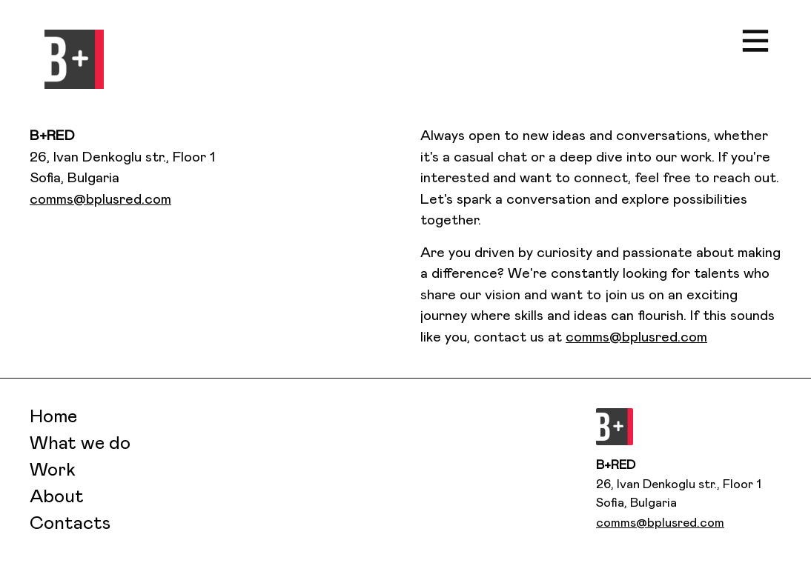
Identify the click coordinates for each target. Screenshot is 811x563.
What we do (80, 443)
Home (53, 417)
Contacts (70, 523)
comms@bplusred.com (100, 200)
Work (53, 470)
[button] (74, 59)
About (57, 497)
